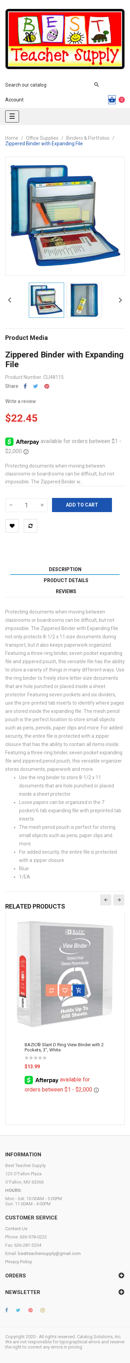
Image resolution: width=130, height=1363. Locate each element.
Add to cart (82, 505)
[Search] (48, 85)
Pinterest (46, 386)
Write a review (20, 401)
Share (25, 386)
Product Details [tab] (66, 580)
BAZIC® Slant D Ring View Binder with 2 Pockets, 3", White (64, 1047)
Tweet (35, 386)
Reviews (66, 591)
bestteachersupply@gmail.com (49, 1253)
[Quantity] (26, 505)
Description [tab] (65, 569)
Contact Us (16, 1228)
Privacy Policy (18, 1261)
